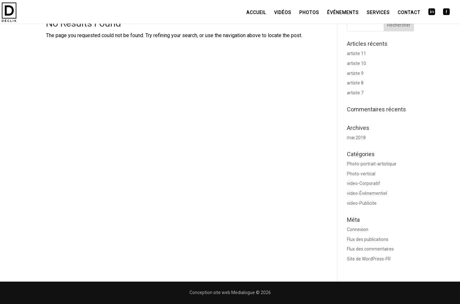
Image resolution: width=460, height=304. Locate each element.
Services (378, 12)
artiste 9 (355, 73)
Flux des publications (367, 239)
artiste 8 (355, 82)
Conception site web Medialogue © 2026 (230, 292)
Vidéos (282, 12)
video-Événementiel (367, 193)
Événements (343, 12)
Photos (309, 12)
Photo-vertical (361, 173)
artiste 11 (356, 53)
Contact (409, 12)
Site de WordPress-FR (369, 258)
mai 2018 (356, 137)
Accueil (256, 12)
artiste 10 (356, 63)
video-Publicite (362, 203)
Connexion (357, 229)
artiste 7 (355, 92)
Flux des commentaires (370, 249)
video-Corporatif (363, 183)
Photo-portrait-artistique (371, 163)
